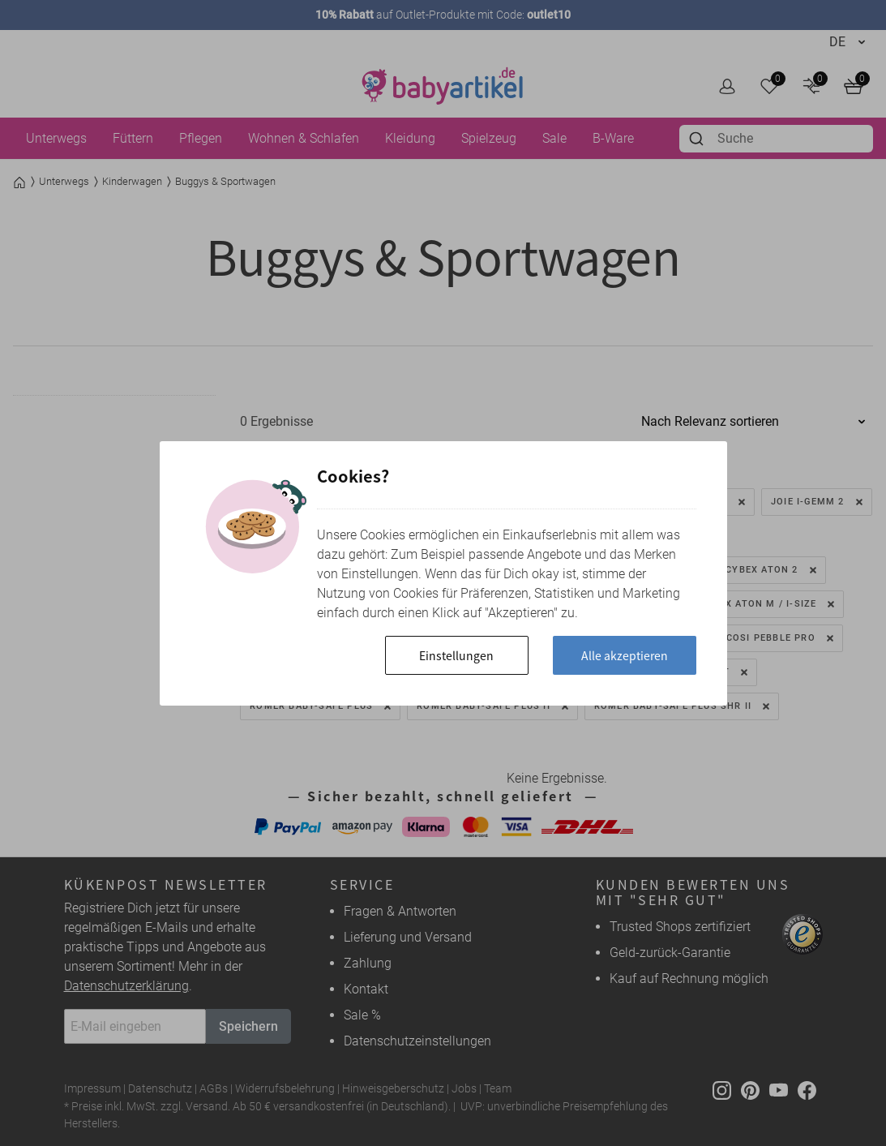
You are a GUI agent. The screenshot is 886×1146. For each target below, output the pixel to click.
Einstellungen (456, 655)
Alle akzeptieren (624, 655)
